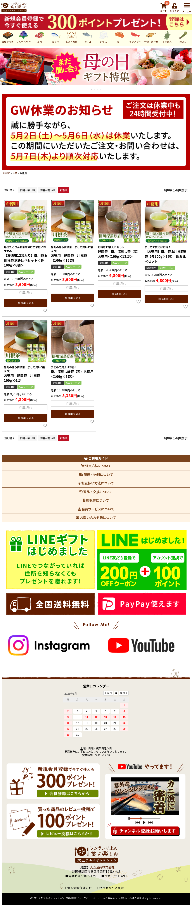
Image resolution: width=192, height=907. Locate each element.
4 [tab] (101, 89)
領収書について (96, 500)
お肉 (39, 36)
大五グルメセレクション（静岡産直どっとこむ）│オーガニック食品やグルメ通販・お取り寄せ (89, 898)
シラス (103, 36)
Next (189, 70)
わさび (183, 36)
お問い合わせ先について (96, 517)
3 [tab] (98, 89)
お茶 (14, 173)
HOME (6, 173)
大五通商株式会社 (102, 867)
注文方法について (96, 465)
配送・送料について (96, 474)
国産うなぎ (8, 36)
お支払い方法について (96, 483)
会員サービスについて (96, 509)
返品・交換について (96, 491)
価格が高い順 (47, 190)
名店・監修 (72, 36)
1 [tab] (92, 89)
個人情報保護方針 (79, 888)
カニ (119, 36)
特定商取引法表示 (111, 888)
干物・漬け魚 (151, 36)
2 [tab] (95, 89)
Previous (3, 70)
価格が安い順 (28, 190)
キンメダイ (135, 36)
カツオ (55, 36)
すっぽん (167, 36)
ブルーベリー (23, 36)
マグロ (87, 36)
